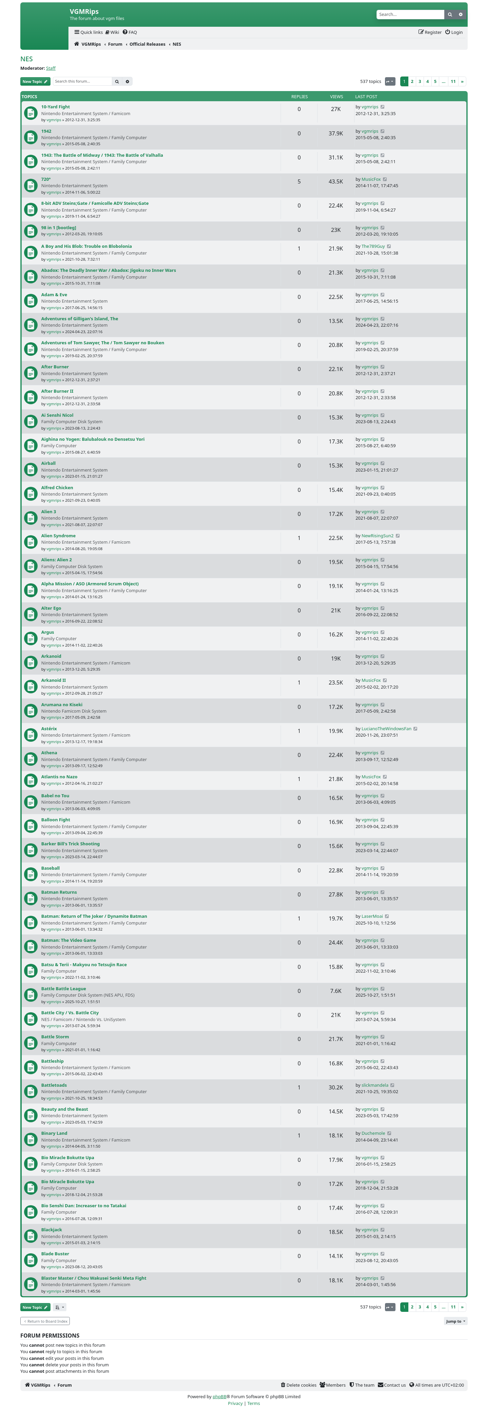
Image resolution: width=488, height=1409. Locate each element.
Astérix (49, 728)
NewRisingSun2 (378, 536)
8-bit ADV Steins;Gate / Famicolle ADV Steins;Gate (95, 203)
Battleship (52, 1061)
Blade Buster (55, 1254)
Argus (47, 632)
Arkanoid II (53, 680)
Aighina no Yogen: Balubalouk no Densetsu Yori (93, 439)
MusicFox (371, 179)
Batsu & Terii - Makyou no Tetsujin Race (84, 964)
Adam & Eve (54, 294)
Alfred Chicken (57, 487)
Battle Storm (55, 1037)
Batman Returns (59, 892)
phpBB (219, 1396)
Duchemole (373, 1133)
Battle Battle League (63, 988)
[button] (59, 1307)
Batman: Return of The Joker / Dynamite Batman (94, 916)
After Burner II (57, 391)
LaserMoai (372, 916)
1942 (46, 131)
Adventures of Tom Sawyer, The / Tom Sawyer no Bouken (102, 343)
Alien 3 (48, 511)
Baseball (50, 868)
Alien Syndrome (58, 536)
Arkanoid (51, 656)
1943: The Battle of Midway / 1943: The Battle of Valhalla (102, 155)
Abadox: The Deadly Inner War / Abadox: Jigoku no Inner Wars (108, 270)
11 (453, 81)
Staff (51, 68)
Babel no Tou (55, 796)
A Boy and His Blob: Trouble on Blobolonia (86, 246)
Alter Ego (51, 608)
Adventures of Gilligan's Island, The (79, 319)
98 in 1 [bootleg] (58, 227)
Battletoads (54, 1085)
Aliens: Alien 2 (56, 560)
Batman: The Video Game (68, 940)
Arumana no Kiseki (62, 704)
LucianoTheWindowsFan (386, 728)
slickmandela (375, 1085)
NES (26, 58)
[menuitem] (88, 32)
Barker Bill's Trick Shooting (70, 844)
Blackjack (51, 1230)
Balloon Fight (55, 820)
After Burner (55, 367)
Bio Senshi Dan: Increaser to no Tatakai (83, 1205)
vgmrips (53, 119)
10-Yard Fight (55, 107)
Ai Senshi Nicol (57, 415)
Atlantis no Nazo (59, 777)
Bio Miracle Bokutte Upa (67, 1157)
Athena (49, 753)
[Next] (462, 81)
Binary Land (54, 1133)
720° (46, 179)
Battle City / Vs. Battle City (70, 1013)
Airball (48, 463)
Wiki (112, 32)
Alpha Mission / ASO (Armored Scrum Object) (90, 584)
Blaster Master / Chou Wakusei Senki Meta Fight (93, 1278)
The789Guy (373, 246)
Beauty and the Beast (64, 1109)
